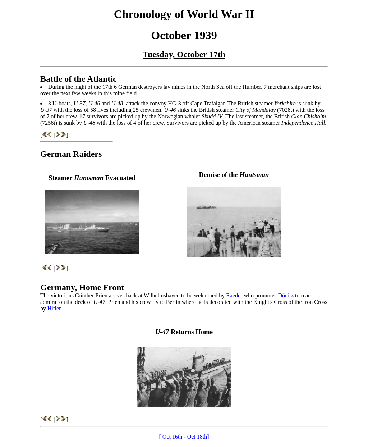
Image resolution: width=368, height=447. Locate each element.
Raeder (234, 295)
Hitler (53, 308)
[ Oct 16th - (173, 437)
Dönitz (286, 295)
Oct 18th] (198, 437)
